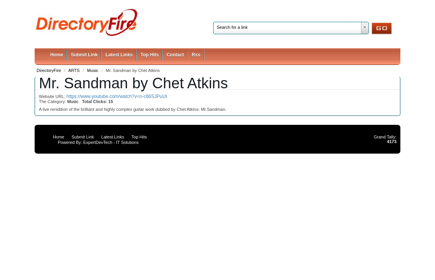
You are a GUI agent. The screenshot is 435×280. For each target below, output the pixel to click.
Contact (175, 55)
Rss (196, 55)
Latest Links (119, 55)
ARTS (74, 70)
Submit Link (84, 55)
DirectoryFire (49, 70)
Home (56, 55)
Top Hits (149, 55)
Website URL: (53, 96)
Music (93, 70)
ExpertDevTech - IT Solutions (111, 142)
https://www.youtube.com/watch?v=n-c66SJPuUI (117, 96)
